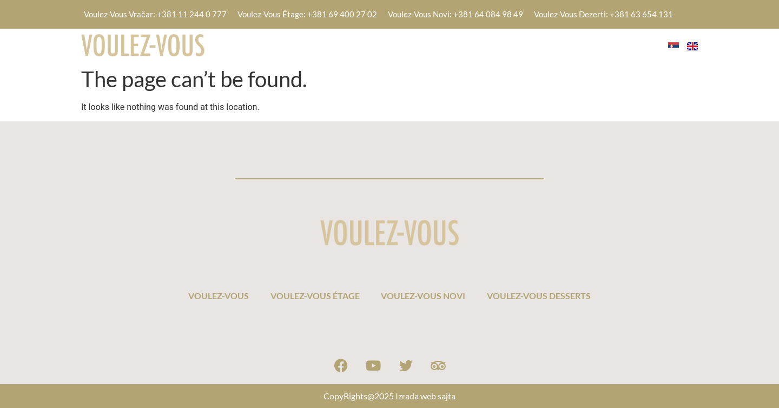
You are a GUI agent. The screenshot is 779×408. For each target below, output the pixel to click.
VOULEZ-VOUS (268, 45)
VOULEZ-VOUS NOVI (473, 45)
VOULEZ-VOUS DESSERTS (589, 45)
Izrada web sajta (425, 396)
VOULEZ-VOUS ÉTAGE (365, 45)
